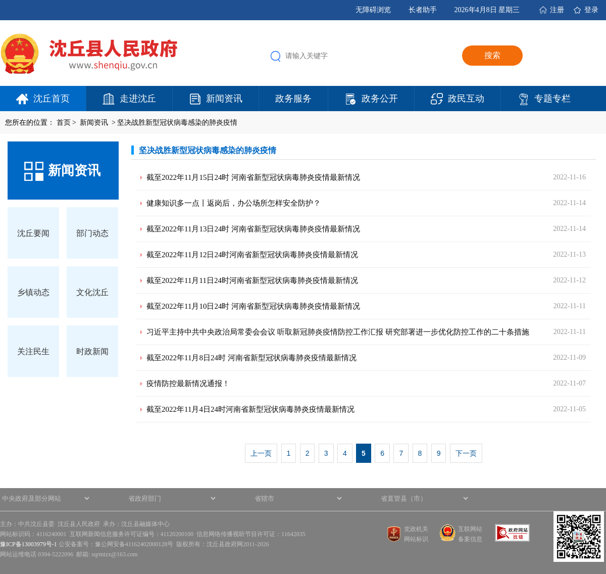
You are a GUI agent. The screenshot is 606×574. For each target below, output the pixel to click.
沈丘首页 (51, 98)
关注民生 (33, 351)
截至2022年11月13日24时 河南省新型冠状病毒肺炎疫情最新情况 (253, 229)
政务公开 (380, 98)
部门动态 (92, 233)
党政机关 (416, 529)
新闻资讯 (224, 98)
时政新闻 (92, 351)
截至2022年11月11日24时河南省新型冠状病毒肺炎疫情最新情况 (252, 280)
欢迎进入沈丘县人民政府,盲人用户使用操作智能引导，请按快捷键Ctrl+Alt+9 (0, 0)
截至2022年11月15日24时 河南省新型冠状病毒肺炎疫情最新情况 (253, 177)
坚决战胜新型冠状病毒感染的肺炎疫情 (177, 122)
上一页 (261, 453)
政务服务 (293, 98)
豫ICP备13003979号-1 (28, 544)
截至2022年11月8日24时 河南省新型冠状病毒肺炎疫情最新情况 (251, 358)
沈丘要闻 (33, 233)
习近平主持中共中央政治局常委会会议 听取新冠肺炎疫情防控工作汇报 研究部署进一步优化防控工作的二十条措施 (337, 332)
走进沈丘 (138, 98)
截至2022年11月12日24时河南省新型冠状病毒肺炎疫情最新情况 (252, 255)
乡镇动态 (33, 292)
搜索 (492, 55)
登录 (591, 10)
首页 (64, 122)
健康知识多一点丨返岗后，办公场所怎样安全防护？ (233, 203)
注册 (557, 10)
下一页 (466, 453)
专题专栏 (552, 98)
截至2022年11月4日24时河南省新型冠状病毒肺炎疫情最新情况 (250, 409)
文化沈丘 (92, 292)
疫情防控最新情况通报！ (188, 383)
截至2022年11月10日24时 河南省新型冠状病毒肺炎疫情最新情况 (253, 306)
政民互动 (466, 98)
